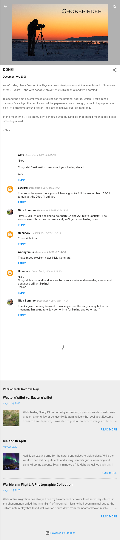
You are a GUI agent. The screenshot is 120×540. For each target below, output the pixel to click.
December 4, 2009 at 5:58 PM (47, 233)
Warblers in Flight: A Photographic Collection (38, 484)
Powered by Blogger (60, 533)
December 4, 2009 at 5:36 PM (44, 187)
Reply (22, 179)
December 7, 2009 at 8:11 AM (52, 300)
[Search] (115, 7)
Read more (109, 429)
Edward (23, 187)
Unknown (24, 271)
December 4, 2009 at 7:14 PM (50, 252)
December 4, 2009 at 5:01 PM (40, 155)
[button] (115, 71)
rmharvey (24, 233)
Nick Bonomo (27, 210)
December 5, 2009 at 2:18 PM (47, 271)
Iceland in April (14, 441)
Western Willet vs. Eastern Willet (27, 397)
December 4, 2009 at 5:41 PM (52, 210)
